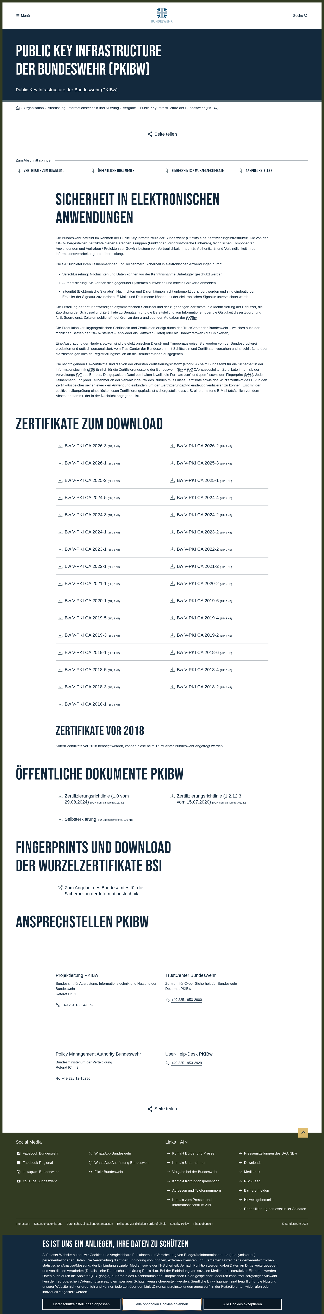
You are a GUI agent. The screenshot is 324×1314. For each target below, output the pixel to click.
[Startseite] (18, 103)
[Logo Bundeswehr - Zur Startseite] (162, 16)
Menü (23, 16)
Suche (300, 16)
